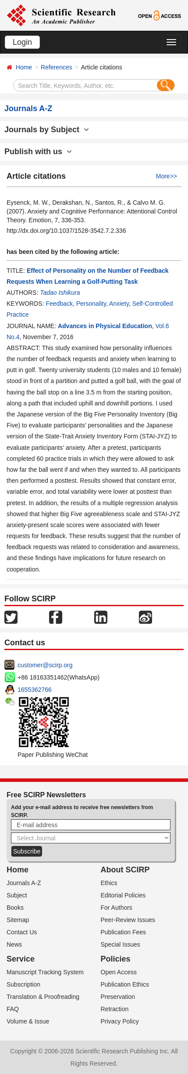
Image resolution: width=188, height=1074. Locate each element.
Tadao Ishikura (60, 292)
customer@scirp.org (45, 665)
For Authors (116, 907)
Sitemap (18, 919)
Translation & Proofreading (43, 996)
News (14, 944)
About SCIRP (125, 869)
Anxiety (119, 303)
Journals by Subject (46, 129)
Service (21, 959)
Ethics (109, 882)
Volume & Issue (28, 1021)
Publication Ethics (125, 984)
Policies (116, 959)
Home (24, 67)
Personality (91, 303)
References (56, 67)
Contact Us (22, 932)
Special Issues (120, 944)
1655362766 (35, 689)
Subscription (23, 984)
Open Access (119, 972)
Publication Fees (123, 932)
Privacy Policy (120, 1021)
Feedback (59, 303)
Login (22, 42)
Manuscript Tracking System (45, 972)
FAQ (13, 1009)
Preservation (118, 996)
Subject (17, 895)
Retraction (115, 1009)
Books (15, 907)
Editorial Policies (123, 895)
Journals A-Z (24, 882)
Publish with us (38, 151)
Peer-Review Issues (128, 919)
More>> (166, 176)
